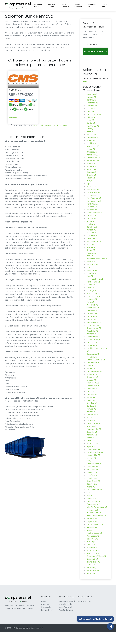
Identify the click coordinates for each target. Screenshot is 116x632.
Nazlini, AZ (91, 437)
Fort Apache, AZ (94, 198)
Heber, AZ (91, 397)
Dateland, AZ (92, 559)
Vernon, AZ (91, 186)
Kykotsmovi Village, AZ (96, 556)
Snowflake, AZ (93, 308)
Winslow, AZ (92, 435)
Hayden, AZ (91, 172)
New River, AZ (92, 539)
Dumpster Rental (38, 5)
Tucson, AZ (91, 215)
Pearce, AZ (91, 134)
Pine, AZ (90, 495)
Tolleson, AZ (92, 472)
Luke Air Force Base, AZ (97, 507)
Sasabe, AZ (91, 440)
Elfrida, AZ (91, 149)
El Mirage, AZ (92, 510)
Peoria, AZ (91, 487)
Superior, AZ (92, 270)
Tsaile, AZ (91, 565)
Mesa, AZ (90, 365)
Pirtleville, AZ (92, 195)
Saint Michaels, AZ (94, 463)
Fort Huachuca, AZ (95, 279)
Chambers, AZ (93, 325)
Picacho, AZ (92, 273)
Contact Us (46, 607)
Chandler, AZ (92, 377)
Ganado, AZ (92, 432)
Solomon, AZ (92, 94)
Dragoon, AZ (92, 152)
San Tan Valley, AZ (95, 322)
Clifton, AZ (91, 128)
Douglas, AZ (92, 206)
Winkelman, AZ (93, 155)
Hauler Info (104, 5)
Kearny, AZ (91, 218)
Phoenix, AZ (92, 420)
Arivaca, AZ (91, 426)
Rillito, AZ (90, 267)
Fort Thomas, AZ (94, 114)
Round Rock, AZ (93, 562)
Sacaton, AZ (92, 342)
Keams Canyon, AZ (95, 524)
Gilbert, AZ (91, 368)
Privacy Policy (47, 610)
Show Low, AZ (92, 238)
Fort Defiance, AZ (94, 489)
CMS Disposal (17, 90)
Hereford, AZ (92, 261)
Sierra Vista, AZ (93, 235)
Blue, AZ (90, 180)
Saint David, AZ (93, 204)
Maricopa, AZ (92, 388)
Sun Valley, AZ (93, 383)
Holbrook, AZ (92, 374)
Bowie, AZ (91, 123)
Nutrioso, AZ (92, 209)
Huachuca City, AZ (95, 241)
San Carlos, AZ (93, 126)
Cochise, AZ (92, 143)
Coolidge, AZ (92, 290)
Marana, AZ (92, 247)
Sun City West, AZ (94, 533)
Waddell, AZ (92, 518)
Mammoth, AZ (93, 146)
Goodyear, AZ (93, 484)
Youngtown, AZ (93, 504)
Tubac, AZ (91, 391)
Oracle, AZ (91, 175)
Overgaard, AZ (93, 354)
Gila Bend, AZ (92, 466)
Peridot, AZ (91, 230)
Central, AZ (91, 100)
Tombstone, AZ (93, 192)
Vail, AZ (90, 256)
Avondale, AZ (92, 469)
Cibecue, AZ (92, 313)
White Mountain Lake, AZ (97, 258)
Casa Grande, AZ (94, 296)
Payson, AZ (91, 411)
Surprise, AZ (92, 521)
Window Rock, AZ (94, 501)
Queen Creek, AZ (94, 339)
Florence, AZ (92, 253)
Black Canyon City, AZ (96, 515)
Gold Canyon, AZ (94, 336)
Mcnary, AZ (91, 163)
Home (44, 601)
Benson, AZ (91, 169)
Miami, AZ (91, 284)
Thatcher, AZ (92, 103)
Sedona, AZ (91, 544)
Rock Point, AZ (93, 570)
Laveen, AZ (91, 458)
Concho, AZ (92, 227)
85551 (85, 81)
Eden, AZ (90, 111)
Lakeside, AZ (92, 233)
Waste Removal (78, 5)
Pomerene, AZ (93, 160)
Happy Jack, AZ (93, 550)
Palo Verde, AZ (93, 536)
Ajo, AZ (89, 530)
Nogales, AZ (92, 403)
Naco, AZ (90, 244)
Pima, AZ (90, 120)
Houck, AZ (91, 417)
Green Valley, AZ (94, 328)
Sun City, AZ (92, 498)
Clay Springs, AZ (94, 316)
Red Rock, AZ (92, 264)
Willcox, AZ (91, 117)
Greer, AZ (91, 140)
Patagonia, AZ (93, 333)
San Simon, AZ (93, 137)
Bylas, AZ (90, 131)
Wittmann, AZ (93, 567)
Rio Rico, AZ (91, 406)
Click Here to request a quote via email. (50, 125)
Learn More (14, 118)
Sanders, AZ (92, 394)
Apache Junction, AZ (96, 360)
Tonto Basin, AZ (93, 385)
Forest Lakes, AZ (94, 423)
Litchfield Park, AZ (94, 513)
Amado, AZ (91, 380)
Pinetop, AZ (92, 224)
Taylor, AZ (91, 287)
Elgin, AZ (90, 302)
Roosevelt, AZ (92, 345)
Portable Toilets (51, 5)
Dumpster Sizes (92, 5)
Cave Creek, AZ (93, 481)
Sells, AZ (90, 461)
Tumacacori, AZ (93, 362)
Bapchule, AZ (92, 331)
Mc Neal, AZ (92, 166)
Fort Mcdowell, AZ (94, 371)
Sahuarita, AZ (92, 310)
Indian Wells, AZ (93, 449)
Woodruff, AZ (92, 305)
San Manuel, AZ (93, 157)
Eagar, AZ (91, 178)
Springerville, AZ (94, 201)
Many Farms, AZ (94, 553)
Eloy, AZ (90, 276)
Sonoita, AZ (91, 319)
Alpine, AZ (91, 183)
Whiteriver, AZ (93, 189)
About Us (45, 604)
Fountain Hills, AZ (94, 429)
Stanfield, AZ (92, 357)
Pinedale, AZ (92, 299)
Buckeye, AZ (92, 527)
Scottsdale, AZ (93, 414)
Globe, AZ (91, 250)
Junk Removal (65, 5)
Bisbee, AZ (91, 221)
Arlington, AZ (92, 547)
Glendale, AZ (92, 478)
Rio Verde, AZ (92, 443)
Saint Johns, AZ (93, 282)
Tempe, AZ (91, 409)
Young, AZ (91, 400)
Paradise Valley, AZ (95, 452)
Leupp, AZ (91, 573)
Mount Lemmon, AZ (95, 212)
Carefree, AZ (92, 475)
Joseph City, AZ (93, 455)
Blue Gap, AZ (92, 541)
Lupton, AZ (91, 446)
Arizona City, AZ (93, 293)
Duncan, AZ (92, 108)
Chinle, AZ (91, 492)
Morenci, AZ (92, 105)
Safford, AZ (91, 97)
